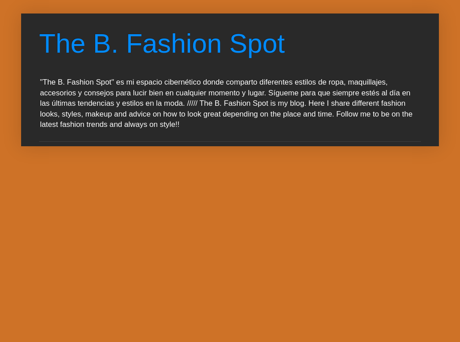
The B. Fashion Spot (162, 43)
